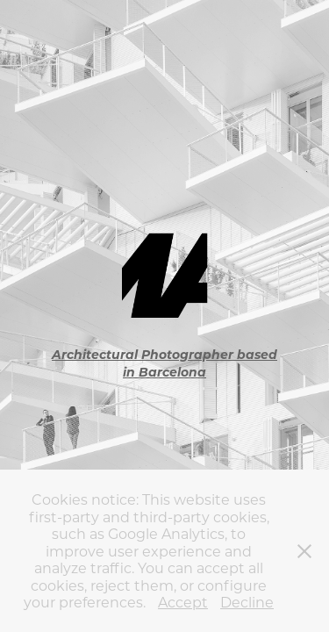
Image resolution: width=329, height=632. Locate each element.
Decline (247, 601)
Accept (183, 601)
